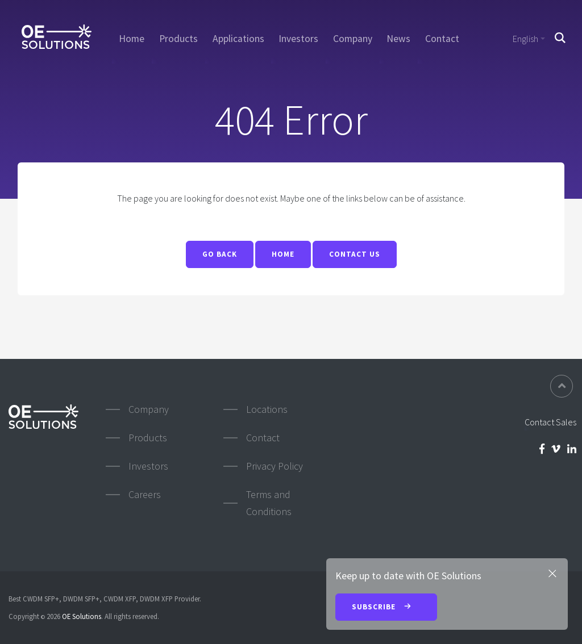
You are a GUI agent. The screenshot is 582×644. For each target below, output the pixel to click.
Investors (298, 38)
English (525, 38)
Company (352, 38)
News (398, 38)
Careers (144, 494)
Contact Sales (550, 422)
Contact (442, 38)
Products (178, 38)
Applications (238, 38)
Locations (267, 409)
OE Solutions (81, 616)
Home (131, 38)
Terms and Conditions (269, 503)
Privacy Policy (274, 465)
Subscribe (386, 608)
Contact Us (354, 254)
